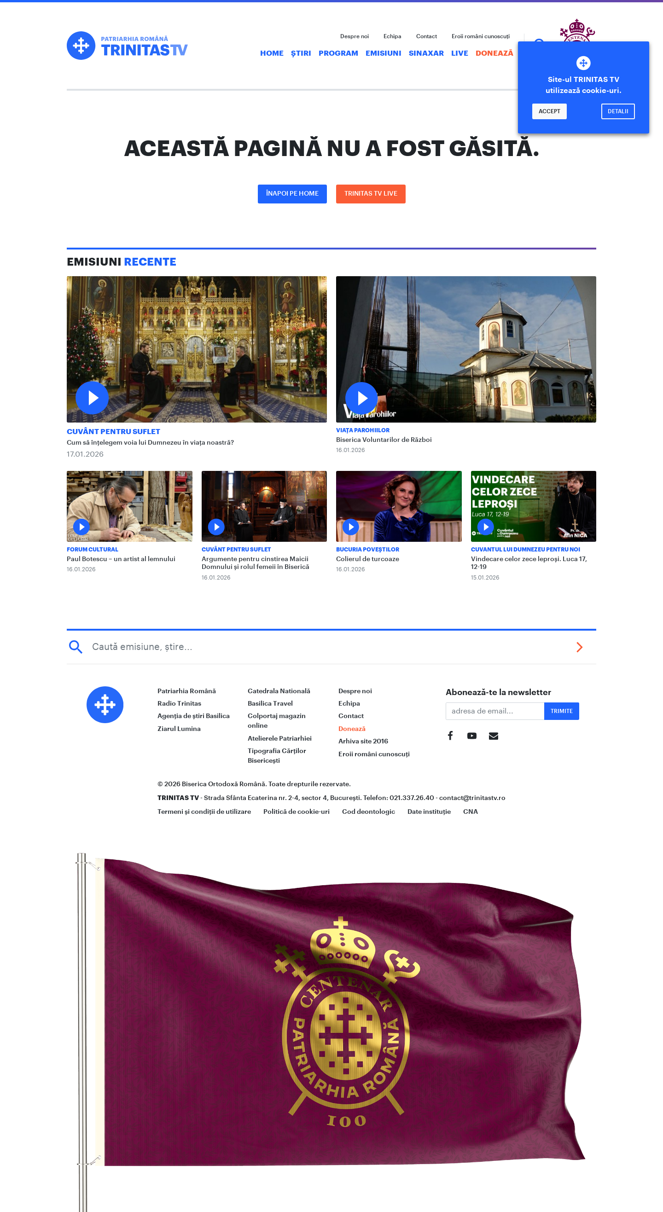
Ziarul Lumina (179, 728)
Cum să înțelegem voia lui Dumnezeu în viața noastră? (150, 443)
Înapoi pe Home (292, 194)
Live (459, 53)
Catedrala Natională (279, 691)
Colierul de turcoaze (367, 559)
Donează (494, 53)
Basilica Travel (270, 703)
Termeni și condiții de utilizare (204, 811)
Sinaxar (426, 53)
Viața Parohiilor (363, 430)
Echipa (392, 36)
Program (338, 53)
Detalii (618, 111)
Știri (301, 53)
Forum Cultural (92, 549)
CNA (470, 811)
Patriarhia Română (186, 691)
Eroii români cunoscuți (481, 36)
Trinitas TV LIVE (370, 194)
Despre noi (354, 36)
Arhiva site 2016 (363, 741)
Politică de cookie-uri (296, 811)
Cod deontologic (368, 811)
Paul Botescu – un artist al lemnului (121, 559)
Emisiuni (383, 53)
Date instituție (429, 811)
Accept (549, 111)
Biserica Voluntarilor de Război (384, 440)
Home (272, 53)
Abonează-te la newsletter (499, 692)
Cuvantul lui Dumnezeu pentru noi (525, 549)
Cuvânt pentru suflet (113, 431)
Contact (426, 36)
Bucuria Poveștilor (367, 549)
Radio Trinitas (179, 703)
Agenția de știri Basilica (193, 716)
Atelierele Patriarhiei (280, 738)
